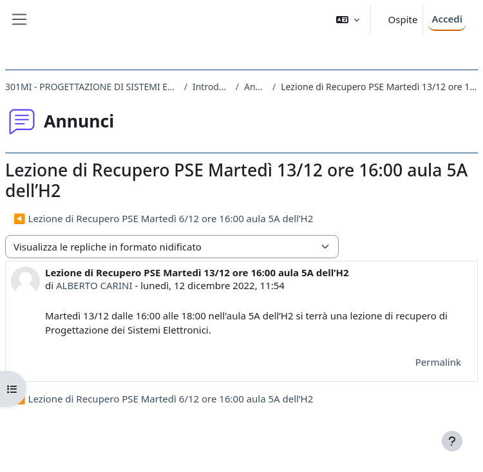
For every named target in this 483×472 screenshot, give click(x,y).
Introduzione (212, 86)
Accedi (446, 18)
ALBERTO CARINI (94, 285)
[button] (348, 19)
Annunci (255, 86)
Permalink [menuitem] (438, 361)
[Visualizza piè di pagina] (452, 441)
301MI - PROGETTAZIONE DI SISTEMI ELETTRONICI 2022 (92, 86)
